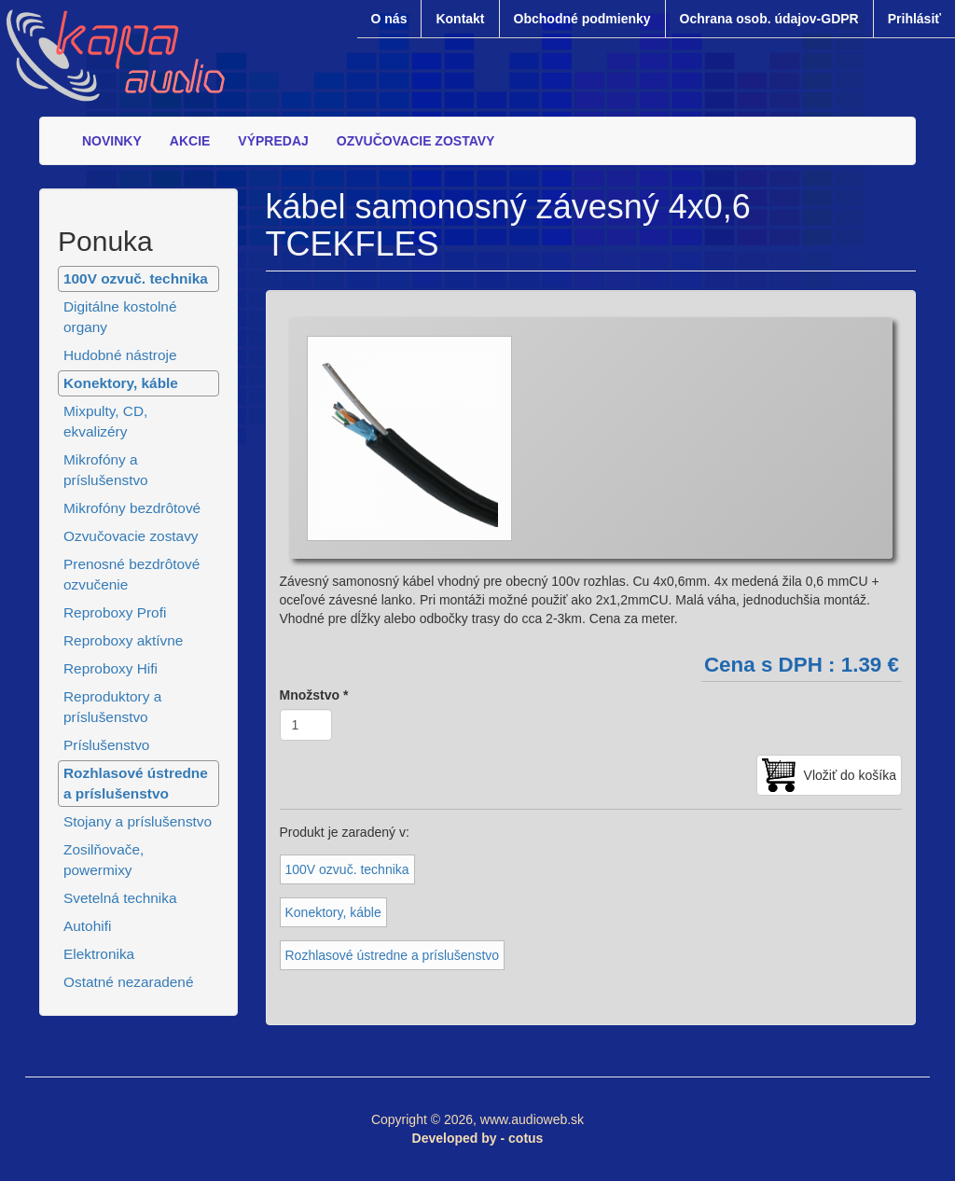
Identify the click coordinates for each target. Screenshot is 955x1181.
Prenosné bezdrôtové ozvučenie (131, 574)
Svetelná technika (120, 898)
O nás (389, 18)
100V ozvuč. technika (135, 278)
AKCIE (190, 140)
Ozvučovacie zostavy (131, 536)
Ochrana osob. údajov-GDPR (769, 18)
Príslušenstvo (106, 745)
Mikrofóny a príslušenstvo (105, 470)
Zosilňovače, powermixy (103, 859)
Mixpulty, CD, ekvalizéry (105, 421)
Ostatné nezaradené (128, 982)
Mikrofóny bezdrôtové (132, 508)
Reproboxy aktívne (123, 640)
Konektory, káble (120, 383)
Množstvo (314, 695)
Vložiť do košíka (850, 775)
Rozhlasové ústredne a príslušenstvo (135, 783)
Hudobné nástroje (120, 355)
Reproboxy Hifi (110, 668)
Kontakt (460, 18)
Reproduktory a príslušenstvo (112, 706)
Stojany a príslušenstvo (137, 821)
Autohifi (87, 926)
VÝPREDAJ (273, 140)
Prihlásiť (914, 18)
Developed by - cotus (478, 1138)
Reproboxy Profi (114, 612)
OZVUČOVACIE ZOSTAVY (416, 140)
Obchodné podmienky (582, 18)
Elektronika (98, 954)
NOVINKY (112, 140)
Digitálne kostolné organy (120, 317)
